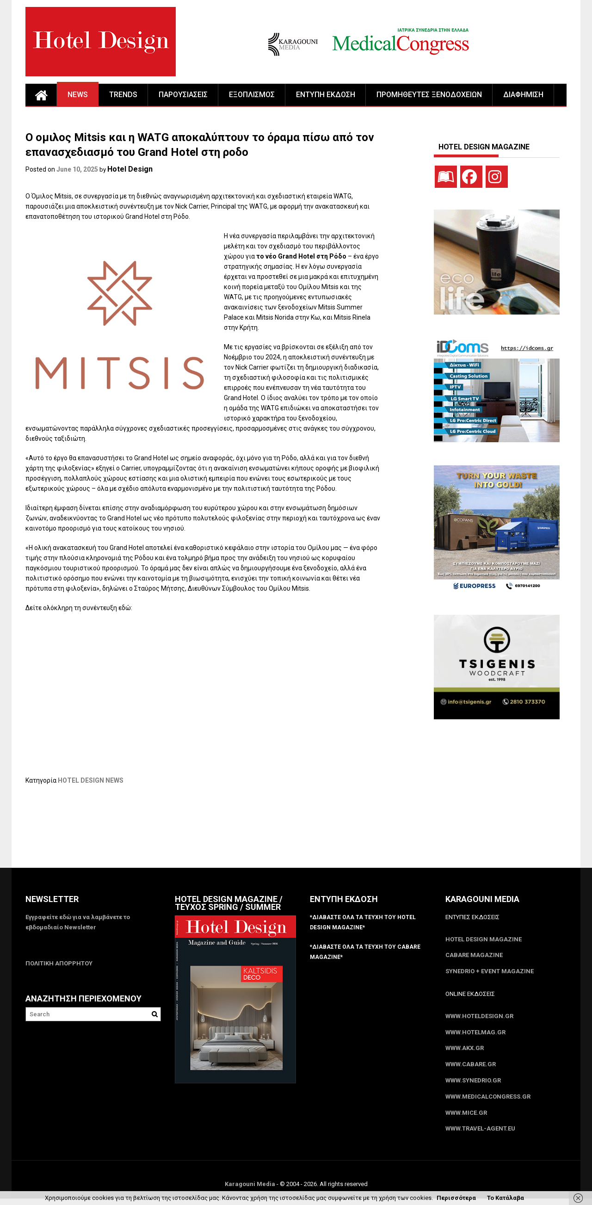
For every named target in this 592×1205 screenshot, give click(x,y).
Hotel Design (130, 169)
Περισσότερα (456, 1197)
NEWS (78, 94)
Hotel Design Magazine (483, 939)
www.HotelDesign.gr (479, 1018)
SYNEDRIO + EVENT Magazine (489, 973)
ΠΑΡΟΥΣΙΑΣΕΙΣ (183, 94)
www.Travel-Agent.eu (480, 1134)
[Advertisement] (193, 832)
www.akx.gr (464, 1051)
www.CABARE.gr (470, 1068)
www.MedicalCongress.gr (487, 1101)
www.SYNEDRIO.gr (473, 1084)
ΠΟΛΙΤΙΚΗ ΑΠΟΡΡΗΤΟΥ (58, 963)
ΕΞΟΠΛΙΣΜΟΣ (252, 94)
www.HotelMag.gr (475, 1035)
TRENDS (123, 94)
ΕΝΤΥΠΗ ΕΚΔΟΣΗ (325, 94)
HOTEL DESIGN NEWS (90, 780)
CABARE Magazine (474, 956)
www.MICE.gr (466, 1118)
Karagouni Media (251, 1190)
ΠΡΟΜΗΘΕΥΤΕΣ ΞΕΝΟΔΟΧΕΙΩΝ (429, 94)
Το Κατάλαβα (505, 1197)
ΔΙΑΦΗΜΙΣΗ (523, 94)
